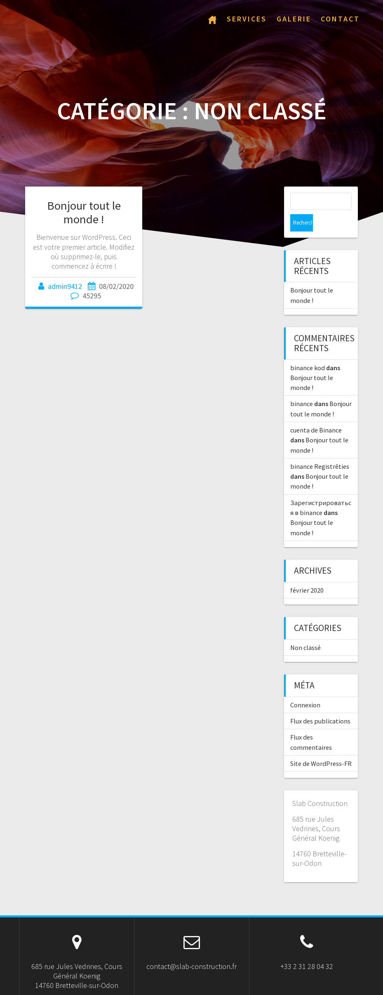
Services (247, 19)
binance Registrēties (319, 449)
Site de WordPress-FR (321, 746)
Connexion (305, 687)
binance (301, 386)
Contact (340, 19)
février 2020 (307, 573)
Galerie (294, 19)
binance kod (307, 350)
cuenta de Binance (316, 413)
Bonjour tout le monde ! (84, 212)
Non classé (305, 630)
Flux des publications (320, 704)
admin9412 (65, 286)
